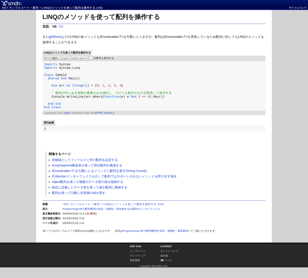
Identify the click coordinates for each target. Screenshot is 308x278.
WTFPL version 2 (104, 122)
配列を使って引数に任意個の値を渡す (78, 203)
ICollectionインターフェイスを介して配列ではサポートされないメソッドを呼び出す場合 (114, 187)
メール (167, 270)
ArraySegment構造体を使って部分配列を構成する (87, 176)
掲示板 (164, 266)
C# (61, 26)
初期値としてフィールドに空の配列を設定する (85, 170)
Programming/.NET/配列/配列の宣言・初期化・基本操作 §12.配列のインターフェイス (111, 219)
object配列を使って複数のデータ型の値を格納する (87, 192)
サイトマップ (137, 266)
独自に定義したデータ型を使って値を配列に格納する (89, 198)
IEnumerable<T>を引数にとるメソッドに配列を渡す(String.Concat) (99, 181)
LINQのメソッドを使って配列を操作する (101, 16)
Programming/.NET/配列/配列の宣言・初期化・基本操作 (155, 241)
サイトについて (298, 7)
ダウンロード (80, 58)
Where (56, 36)
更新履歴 (135, 270)
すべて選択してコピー (57, 58)
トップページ (137, 261)
